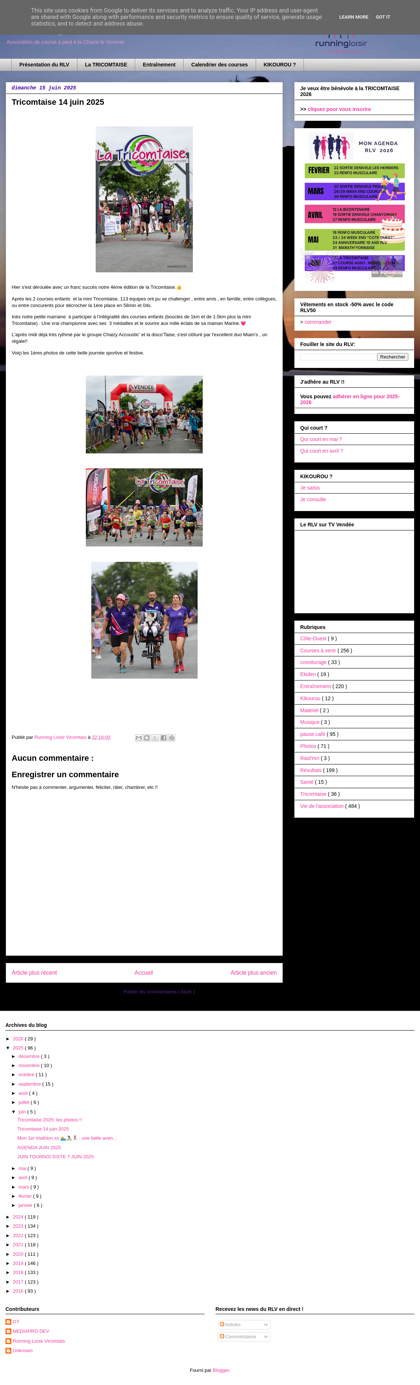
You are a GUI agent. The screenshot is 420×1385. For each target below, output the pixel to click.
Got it (383, 17)
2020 (19, 1254)
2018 (19, 1272)
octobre (27, 1074)
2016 (19, 1291)
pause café (313, 734)
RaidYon (310, 758)
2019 (19, 1263)
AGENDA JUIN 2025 (39, 1147)
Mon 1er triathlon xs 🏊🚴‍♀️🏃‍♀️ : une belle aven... (67, 1138)
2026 (19, 1038)
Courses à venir (318, 650)
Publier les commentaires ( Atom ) (159, 991)
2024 (19, 1217)
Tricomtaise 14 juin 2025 (43, 1129)
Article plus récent (34, 973)
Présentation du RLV (44, 65)
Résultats (311, 770)
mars (25, 1187)
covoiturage (314, 662)
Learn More (354, 17)
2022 (19, 1235)
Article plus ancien (253, 973)
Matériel (310, 710)
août (24, 1093)
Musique (310, 722)
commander (318, 322)
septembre (30, 1084)
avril (23, 1177)
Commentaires (238, 1336)
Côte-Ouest (314, 638)
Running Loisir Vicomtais (39, 1341)
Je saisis (310, 488)
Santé (307, 782)
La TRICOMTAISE (106, 65)
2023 (19, 1226)
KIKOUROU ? (280, 65)
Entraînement (159, 65)
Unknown (23, 1350)
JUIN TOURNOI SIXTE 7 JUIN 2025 (55, 1156)
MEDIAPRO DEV (31, 1331)
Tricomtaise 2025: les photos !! (49, 1120)
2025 (19, 1048)
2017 (19, 1282)
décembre (30, 1056)
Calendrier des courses (219, 65)
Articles (230, 1324)
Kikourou (311, 698)
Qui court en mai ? (321, 439)
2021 (19, 1244)
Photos (308, 746)
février (26, 1196)
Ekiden (308, 674)
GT (16, 1321)
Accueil (144, 973)
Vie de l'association (322, 806)
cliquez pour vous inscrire (339, 109)
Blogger (221, 1370)
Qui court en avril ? (321, 451)
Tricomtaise (314, 794)
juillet (25, 1102)
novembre (30, 1065)
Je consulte (313, 499)
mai (23, 1168)
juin (23, 1111)
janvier (26, 1205)
